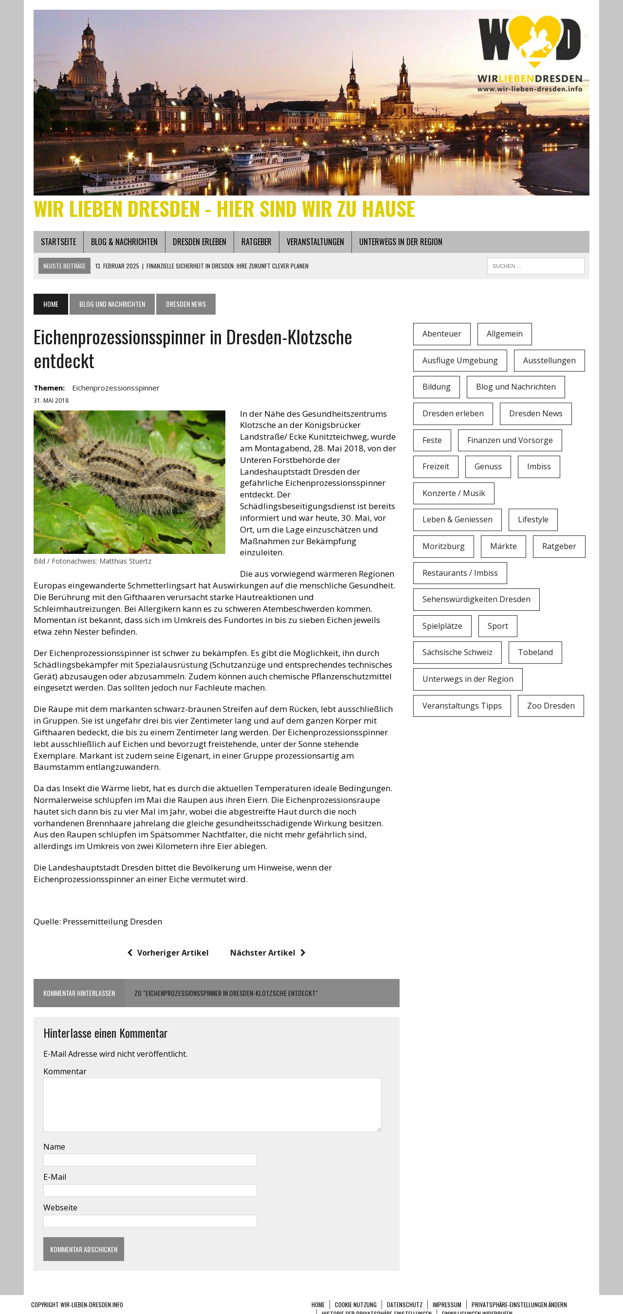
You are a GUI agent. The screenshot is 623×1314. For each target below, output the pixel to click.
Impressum (447, 1295)
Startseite (55, 244)
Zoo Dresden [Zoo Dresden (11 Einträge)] (552, 708)
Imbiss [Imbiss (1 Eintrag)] (540, 468)
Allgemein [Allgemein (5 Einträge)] (506, 336)
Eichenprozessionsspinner (113, 390)
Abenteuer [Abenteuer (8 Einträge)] (442, 336)
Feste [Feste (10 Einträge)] (433, 442)
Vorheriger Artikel (167, 944)
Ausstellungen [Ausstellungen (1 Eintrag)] (550, 362)
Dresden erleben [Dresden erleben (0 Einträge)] (454, 415)
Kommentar (62, 1062)
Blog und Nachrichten (110, 306)
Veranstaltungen (313, 244)
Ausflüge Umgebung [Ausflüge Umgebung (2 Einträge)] (461, 362)
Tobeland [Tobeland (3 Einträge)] (536, 655)
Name (52, 1137)
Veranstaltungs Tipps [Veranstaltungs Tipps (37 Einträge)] (463, 708)
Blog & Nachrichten (122, 244)
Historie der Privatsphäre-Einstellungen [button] (377, 1304)
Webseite (58, 1198)
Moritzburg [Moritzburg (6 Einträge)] (444, 548)
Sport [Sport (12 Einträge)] (499, 628)
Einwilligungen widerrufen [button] (477, 1304)
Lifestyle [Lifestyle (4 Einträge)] (534, 522)
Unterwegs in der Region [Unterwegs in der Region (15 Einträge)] (468, 681)
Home (318, 1295)
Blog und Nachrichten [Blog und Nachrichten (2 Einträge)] (517, 389)
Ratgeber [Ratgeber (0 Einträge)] (560, 548)
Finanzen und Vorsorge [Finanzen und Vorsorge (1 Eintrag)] (511, 442)
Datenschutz (404, 1295)
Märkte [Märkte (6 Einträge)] (504, 548)
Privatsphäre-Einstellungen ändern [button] (519, 1295)
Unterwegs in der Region (398, 244)
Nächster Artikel (267, 944)
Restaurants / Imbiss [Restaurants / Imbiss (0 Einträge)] (461, 575)
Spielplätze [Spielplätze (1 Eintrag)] (443, 628)
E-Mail (52, 1168)
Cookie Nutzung (356, 1295)
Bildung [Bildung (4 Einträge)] (437, 389)
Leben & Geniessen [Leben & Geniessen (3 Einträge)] (458, 522)
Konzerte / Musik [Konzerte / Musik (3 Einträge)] (454, 495)
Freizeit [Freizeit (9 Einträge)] (436, 468)
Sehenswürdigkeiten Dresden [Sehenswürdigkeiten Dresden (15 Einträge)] (477, 601)
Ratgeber (254, 244)
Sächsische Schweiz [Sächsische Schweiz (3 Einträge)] (458, 655)
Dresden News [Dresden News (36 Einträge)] (537, 415)
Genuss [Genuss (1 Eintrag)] (489, 468)
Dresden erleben (197, 244)
